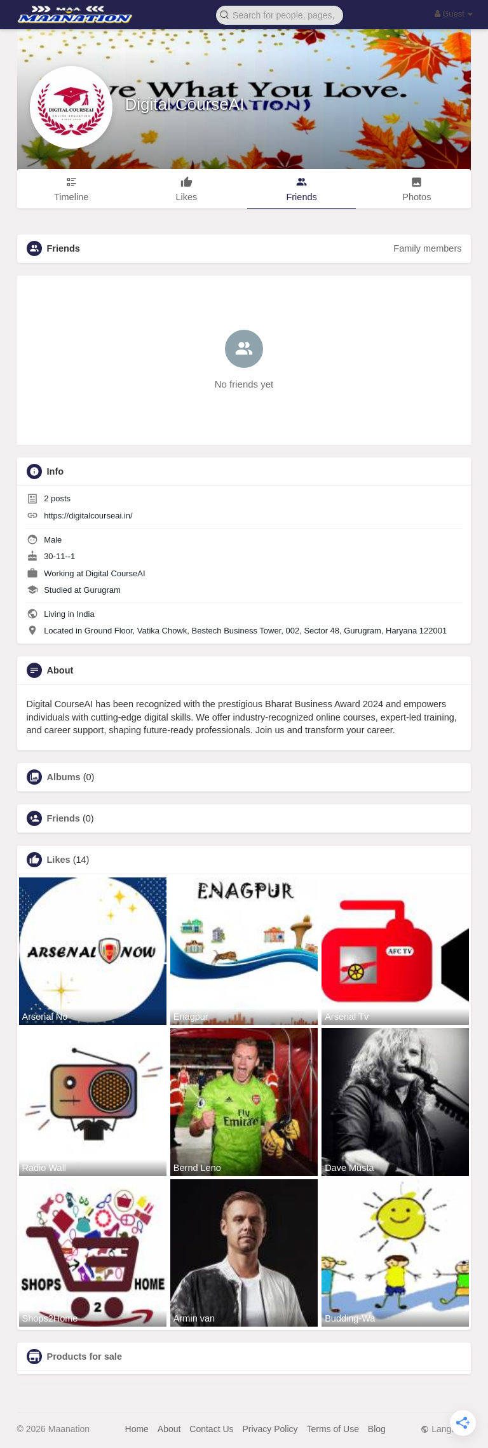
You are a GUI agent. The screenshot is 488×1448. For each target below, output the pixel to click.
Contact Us (211, 1429)
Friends (63, 818)
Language (446, 1428)
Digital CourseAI (185, 104)
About (169, 1429)
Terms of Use (332, 1429)
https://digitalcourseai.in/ (88, 515)
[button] (280, 14)
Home (137, 1429)
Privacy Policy (269, 1429)
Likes (59, 860)
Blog (377, 1429)
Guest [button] (454, 13)
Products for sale (84, 1356)
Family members (427, 248)
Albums (64, 777)
